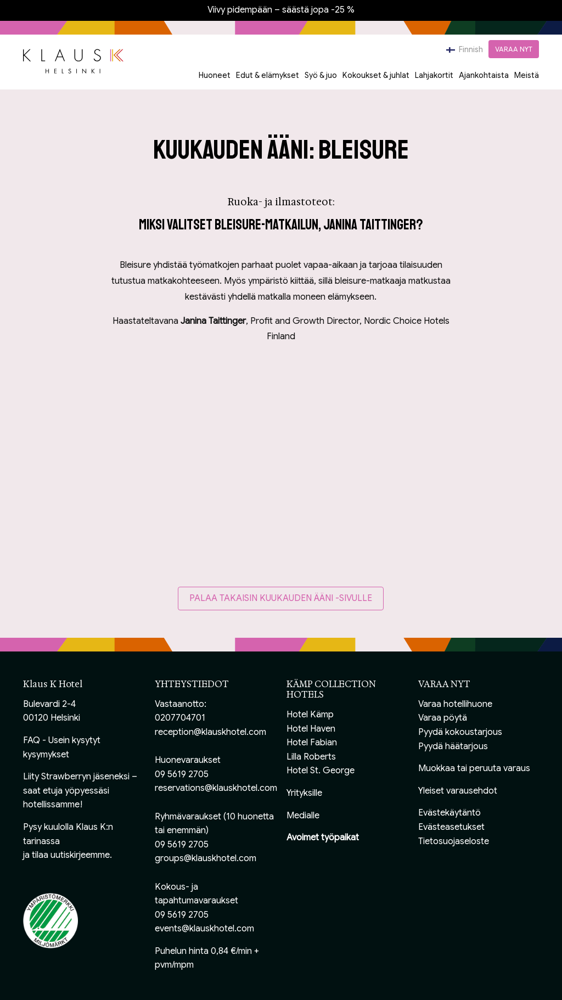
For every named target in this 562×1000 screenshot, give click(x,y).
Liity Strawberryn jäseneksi (76, 776)
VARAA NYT (513, 49)
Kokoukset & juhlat (375, 75)
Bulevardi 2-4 (49, 704)
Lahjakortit (434, 75)
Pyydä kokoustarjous (460, 732)
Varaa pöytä (442, 717)
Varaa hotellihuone (455, 704)
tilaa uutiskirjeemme (71, 855)
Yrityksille (304, 793)
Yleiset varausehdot (457, 790)
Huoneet (215, 75)
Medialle (302, 815)
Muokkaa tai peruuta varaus (474, 768)
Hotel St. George (320, 770)
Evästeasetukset (451, 827)
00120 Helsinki (51, 717)
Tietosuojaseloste (453, 841)
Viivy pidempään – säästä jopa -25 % (281, 9)
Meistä (526, 75)
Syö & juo (321, 75)
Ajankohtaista (484, 75)
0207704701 (180, 717)
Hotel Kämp (310, 714)
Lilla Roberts (311, 756)
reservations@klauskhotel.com (216, 788)
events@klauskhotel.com (204, 928)
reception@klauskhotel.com (210, 732)
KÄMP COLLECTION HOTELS (331, 689)
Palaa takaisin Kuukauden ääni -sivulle (280, 598)
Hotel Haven (310, 728)
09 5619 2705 (182, 774)
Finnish (464, 49)
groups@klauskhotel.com (205, 858)
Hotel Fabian (311, 742)
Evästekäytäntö (449, 812)
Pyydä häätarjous (453, 746)
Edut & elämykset (267, 75)
